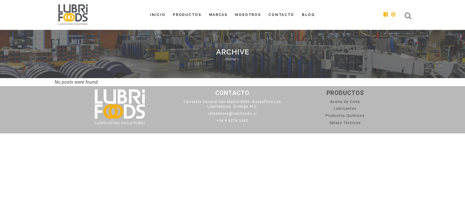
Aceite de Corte (345, 102)
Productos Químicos (345, 116)
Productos (345, 92)
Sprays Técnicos (345, 123)
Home (230, 59)
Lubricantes (345, 108)
